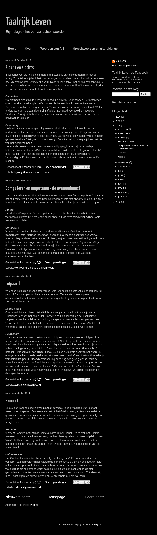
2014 (118, 125)
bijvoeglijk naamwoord (27, 172)
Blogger (97, 524)
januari (121, 196)
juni (120, 175)
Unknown (121, 61)
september (123, 162)
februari (122, 192)
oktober (122, 137)
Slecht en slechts (19, 67)
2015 (118, 121)
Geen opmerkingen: (56, 167)
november (123, 133)
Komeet (11, 401)
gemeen (27, 143)
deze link (117, 82)
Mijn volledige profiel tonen (125, 65)
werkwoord (20, 267)
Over (28, 48)
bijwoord (46, 172)
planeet (47, 407)
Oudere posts (93, 497)
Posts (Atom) (30, 504)
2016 (118, 117)
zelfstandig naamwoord (41, 267)
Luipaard (12, 284)
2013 (118, 202)
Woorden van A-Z (52, 48)
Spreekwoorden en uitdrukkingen (96, 48)
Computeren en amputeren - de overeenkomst (43, 188)
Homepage (56, 497)
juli (120, 171)
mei (120, 179)
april (120, 184)
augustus (123, 166)
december (123, 129)
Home (12, 48)
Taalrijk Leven (28, 22)
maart (121, 188)
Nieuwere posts (17, 497)
